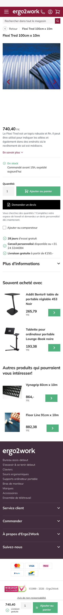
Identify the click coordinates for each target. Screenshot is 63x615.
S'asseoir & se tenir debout (19, 464)
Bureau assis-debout (15, 460)
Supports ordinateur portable (20, 479)
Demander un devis (21, 205)
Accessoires (10, 493)
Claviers (8, 469)
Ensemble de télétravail (17, 497)
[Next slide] (54, 82)
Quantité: (8, 183)
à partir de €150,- (30, 253)
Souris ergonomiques (16, 474)
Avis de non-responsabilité (31, 597)
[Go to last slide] (9, 82)
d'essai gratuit (22, 238)
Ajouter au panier (38, 191)
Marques (8, 488)
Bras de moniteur (13, 483)
